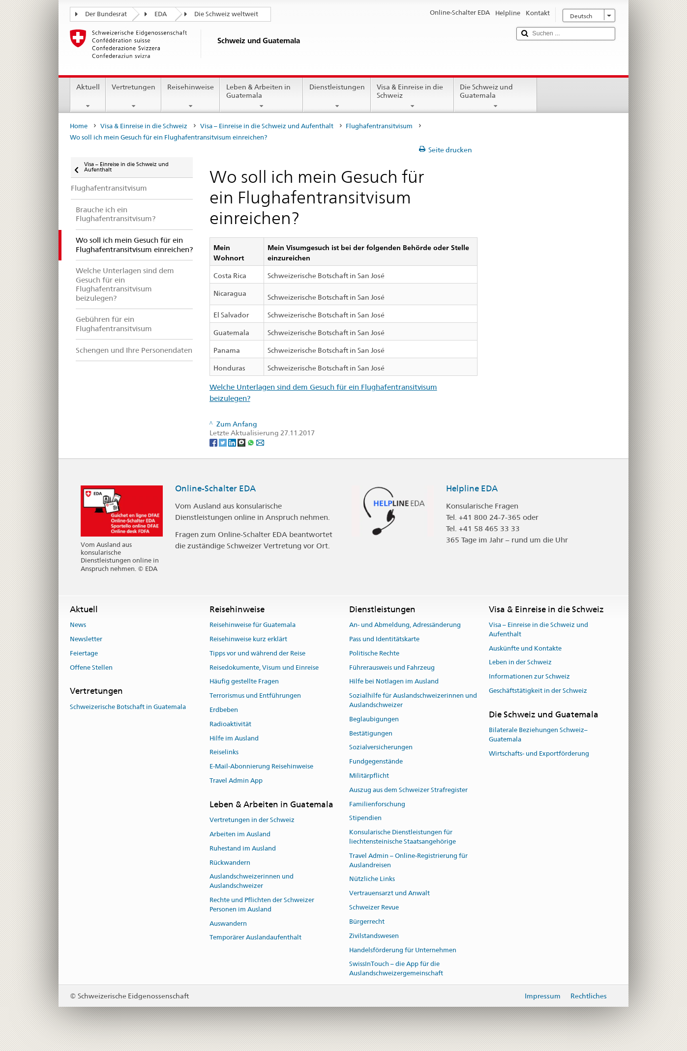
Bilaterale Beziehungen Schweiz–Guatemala (538, 734)
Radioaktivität (230, 724)
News (78, 624)
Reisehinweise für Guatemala (252, 624)
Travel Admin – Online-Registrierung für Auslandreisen (408, 860)
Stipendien (365, 818)
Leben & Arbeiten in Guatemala (261, 96)
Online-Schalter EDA (215, 488)
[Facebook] (214, 442)
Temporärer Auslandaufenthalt (255, 937)
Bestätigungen (370, 733)
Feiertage (84, 653)
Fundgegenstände (376, 761)
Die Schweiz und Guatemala (495, 96)
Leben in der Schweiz (520, 662)
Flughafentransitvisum (379, 126)
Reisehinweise (190, 96)
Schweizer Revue (374, 907)
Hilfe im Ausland (234, 738)
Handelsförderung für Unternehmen (402, 950)
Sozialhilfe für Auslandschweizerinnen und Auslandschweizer (413, 700)
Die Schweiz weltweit (226, 14)
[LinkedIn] (233, 442)
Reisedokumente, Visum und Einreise (264, 667)
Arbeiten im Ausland (239, 834)
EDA (160, 14)
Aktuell (88, 96)
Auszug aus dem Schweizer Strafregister (408, 790)
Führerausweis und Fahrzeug (392, 667)
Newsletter (86, 639)
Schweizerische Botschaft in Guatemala (128, 706)
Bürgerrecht (367, 921)
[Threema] (242, 442)
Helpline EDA (472, 488)
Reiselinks (224, 752)
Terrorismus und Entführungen (255, 695)
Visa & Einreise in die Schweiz (412, 96)
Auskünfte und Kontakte (525, 648)
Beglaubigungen (374, 719)
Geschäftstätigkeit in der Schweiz (538, 690)
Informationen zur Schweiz (529, 677)
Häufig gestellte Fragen (244, 681)
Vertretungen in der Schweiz (252, 820)
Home (79, 126)
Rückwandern (229, 862)
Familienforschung (377, 804)
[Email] (260, 442)
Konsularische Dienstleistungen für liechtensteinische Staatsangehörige (402, 836)
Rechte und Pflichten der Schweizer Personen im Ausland (261, 904)
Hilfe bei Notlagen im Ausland (394, 681)
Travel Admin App (236, 780)
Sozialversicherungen (381, 747)
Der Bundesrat (106, 14)
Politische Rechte (374, 653)
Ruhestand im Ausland (242, 848)
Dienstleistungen (336, 96)
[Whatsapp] (251, 442)
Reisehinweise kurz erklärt (248, 639)
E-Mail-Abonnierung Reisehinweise (261, 766)
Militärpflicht (369, 775)
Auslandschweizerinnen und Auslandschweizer (251, 881)
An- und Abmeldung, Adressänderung (405, 624)
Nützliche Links (372, 879)
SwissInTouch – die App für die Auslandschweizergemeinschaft (396, 969)
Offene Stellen (91, 667)
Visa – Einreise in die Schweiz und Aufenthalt (266, 126)
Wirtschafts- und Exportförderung (539, 753)
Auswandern (228, 923)
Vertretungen (133, 96)
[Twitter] (223, 442)
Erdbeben (223, 709)
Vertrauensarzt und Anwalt (389, 893)
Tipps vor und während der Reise (257, 653)
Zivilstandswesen (374, 935)
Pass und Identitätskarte (384, 639)
